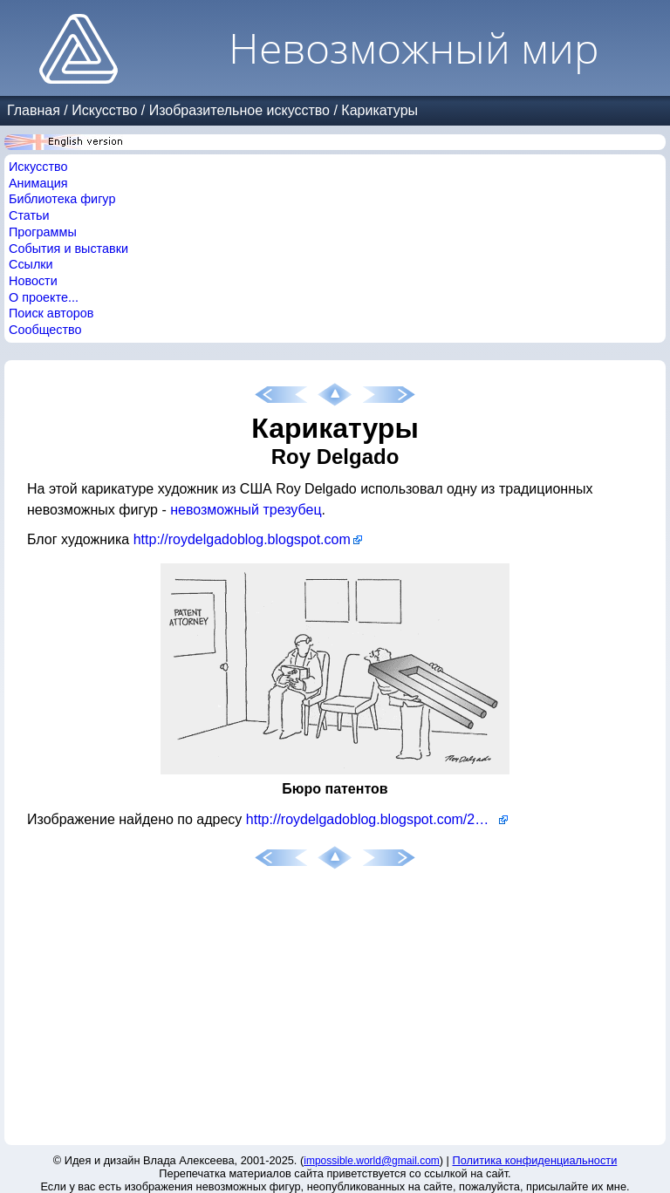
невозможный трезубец (245, 509)
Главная (33, 110)
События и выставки (68, 249)
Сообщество (45, 330)
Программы (43, 232)
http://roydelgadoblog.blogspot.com (242, 539)
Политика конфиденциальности (535, 1160)
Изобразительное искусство (239, 110)
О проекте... (44, 297)
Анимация (38, 183)
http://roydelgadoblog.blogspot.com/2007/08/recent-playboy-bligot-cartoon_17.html (377, 819)
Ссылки (31, 264)
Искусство (104, 110)
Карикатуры (379, 110)
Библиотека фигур (62, 199)
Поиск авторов (51, 313)
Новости (33, 281)
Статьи (29, 215)
